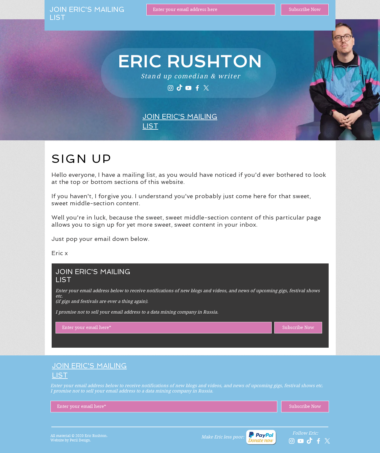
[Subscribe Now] (305, 9)
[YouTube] (188, 88)
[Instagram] (170, 88)
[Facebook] (197, 88)
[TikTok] (179, 88)
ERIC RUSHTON (190, 61)
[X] (206, 88)
